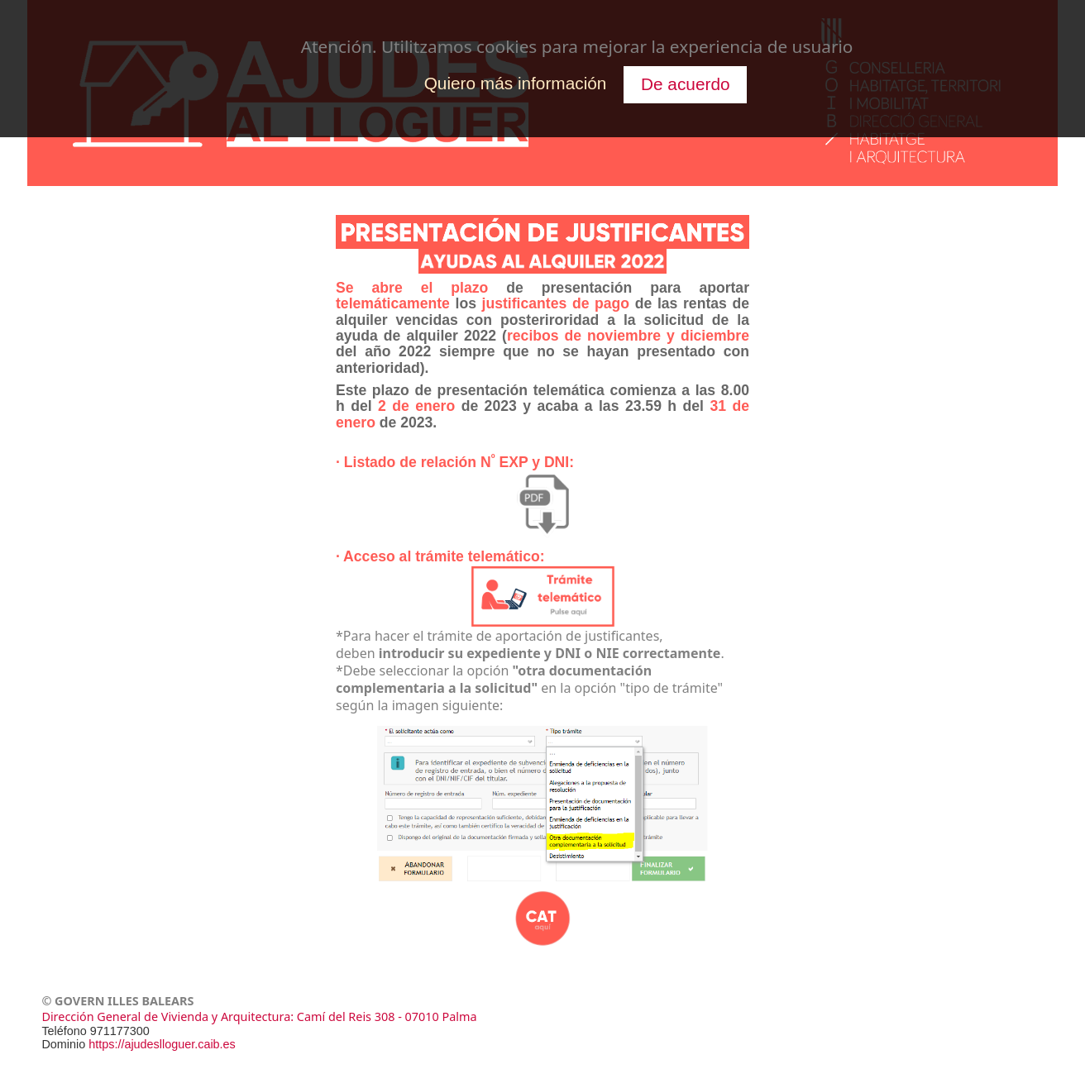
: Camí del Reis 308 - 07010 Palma (383, 1016)
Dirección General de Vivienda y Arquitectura (165, 1016)
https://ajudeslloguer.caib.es (162, 1044)
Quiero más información (515, 83)
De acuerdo (685, 83)
